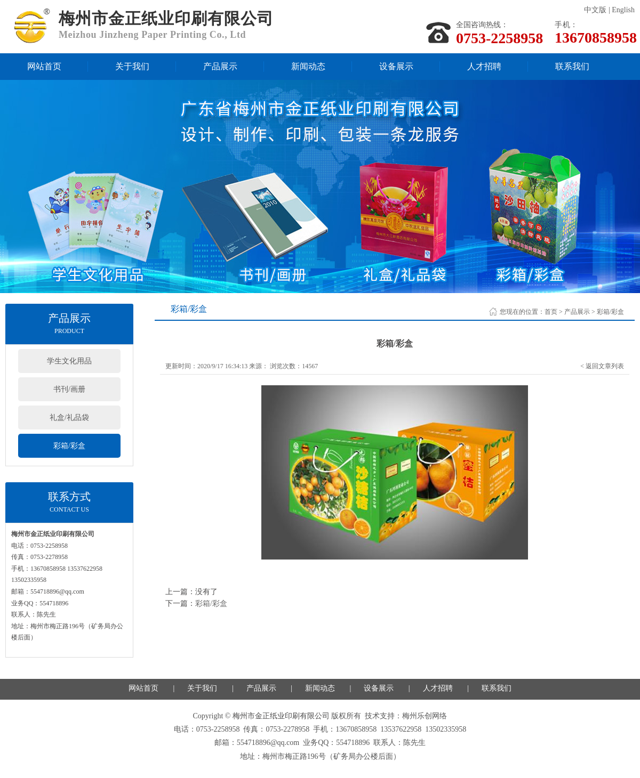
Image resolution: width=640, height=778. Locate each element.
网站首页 (44, 66)
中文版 (595, 10)
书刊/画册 (69, 389)
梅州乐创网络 (424, 716)
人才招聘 (484, 66)
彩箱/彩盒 (69, 446)
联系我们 (572, 66)
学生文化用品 (69, 361)
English (623, 10)
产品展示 (220, 66)
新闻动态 (308, 66)
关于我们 (132, 66)
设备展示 (396, 66)
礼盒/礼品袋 (69, 418)
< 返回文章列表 (602, 366)
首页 (551, 311)
